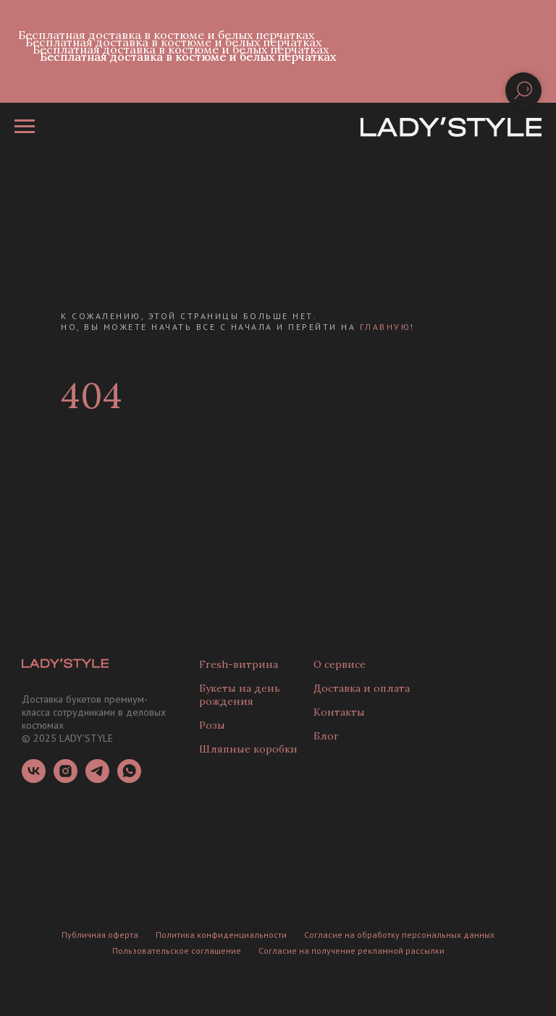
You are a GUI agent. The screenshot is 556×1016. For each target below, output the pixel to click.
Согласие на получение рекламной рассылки (351, 950)
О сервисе (339, 664)
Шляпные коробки (248, 748)
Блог (326, 735)
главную (385, 326)
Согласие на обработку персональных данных (399, 934)
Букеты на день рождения (239, 695)
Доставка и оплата (361, 688)
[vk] (34, 779)
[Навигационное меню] (24, 126)
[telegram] (97, 779)
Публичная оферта (100, 934)
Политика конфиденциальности (221, 934)
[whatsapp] (129, 779)
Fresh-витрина (238, 664)
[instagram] (65, 779)
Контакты (339, 712)
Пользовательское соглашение (176, 950)
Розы (212, 725)
